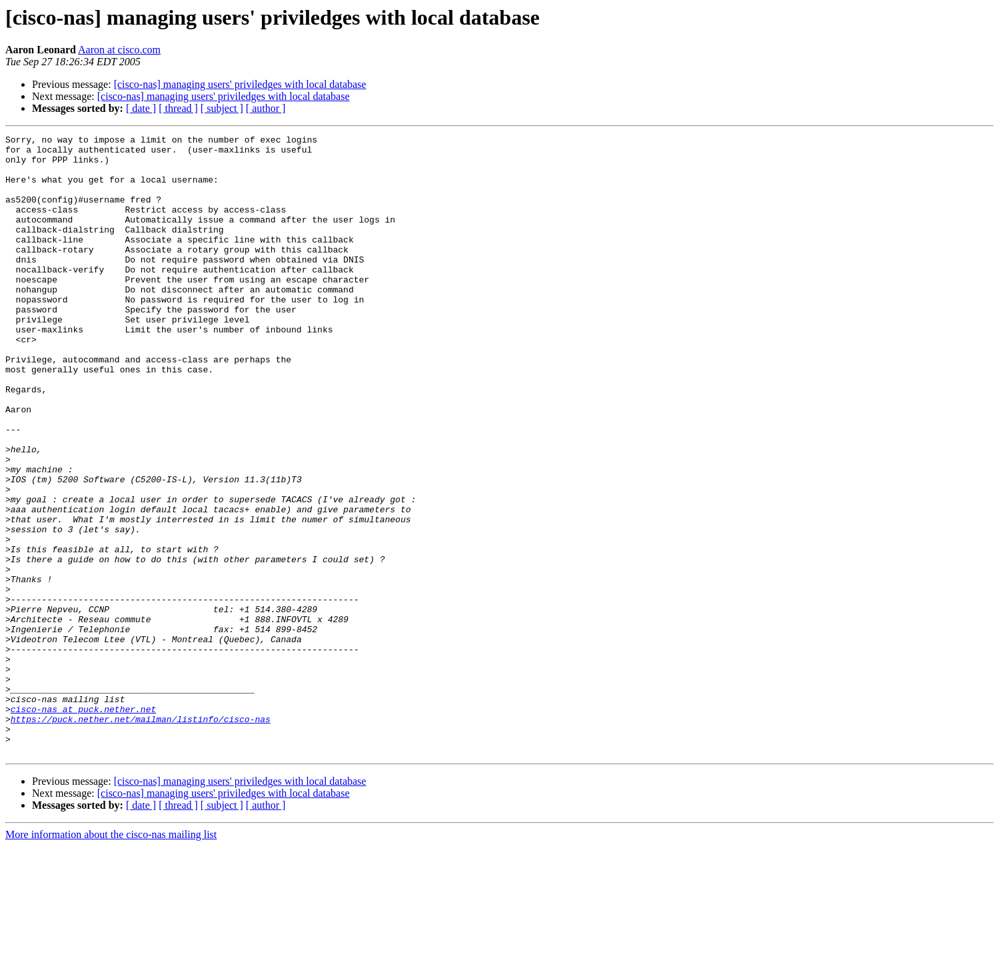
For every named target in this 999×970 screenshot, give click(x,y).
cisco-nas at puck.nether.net (83, 825)
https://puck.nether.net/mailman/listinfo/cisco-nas (141, 837)
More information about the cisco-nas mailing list (111, 958)
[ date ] (141, 108)
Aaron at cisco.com (119, 49)
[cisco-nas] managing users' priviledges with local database (240, 84)
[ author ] (266, 108)
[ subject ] (222, 108)
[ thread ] (178, 108)
